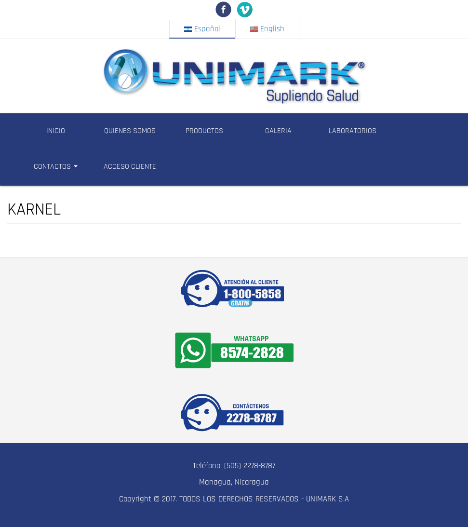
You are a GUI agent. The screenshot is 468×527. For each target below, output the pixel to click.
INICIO (55, 131)
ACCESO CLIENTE (130, 167)
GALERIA (278, 131)
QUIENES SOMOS (130, 131)
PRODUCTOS (204, 131)
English (267, 29)
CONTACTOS (56, 167)
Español (202, 29)
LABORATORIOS (352, 131)
